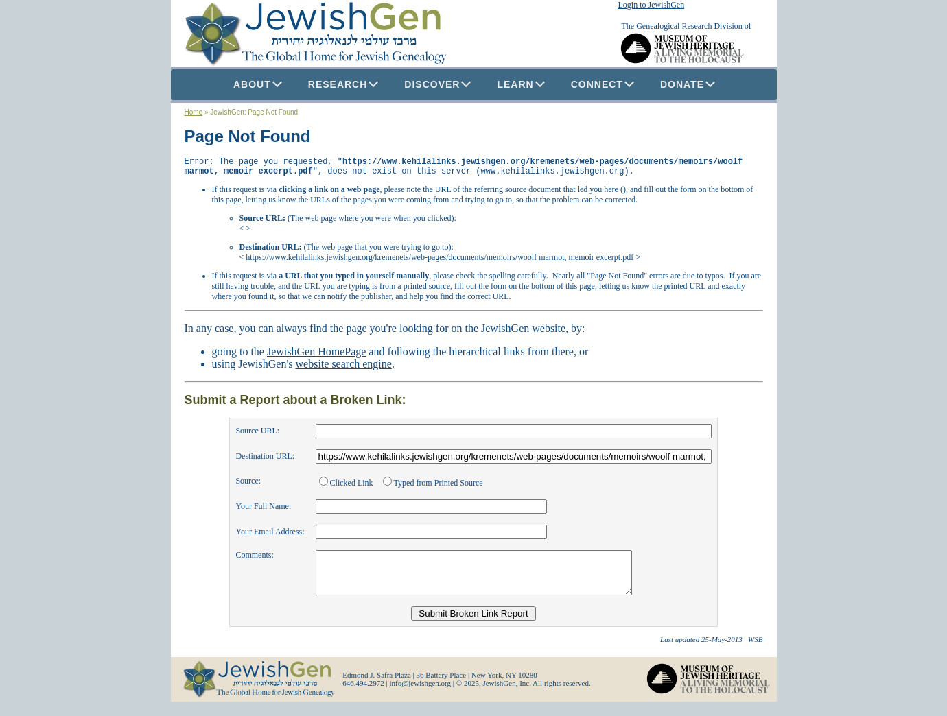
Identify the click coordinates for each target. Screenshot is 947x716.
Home (194, 112)
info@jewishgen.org (420, 695)
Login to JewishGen (651, 5)
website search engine (344, 368)
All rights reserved (561, 695)
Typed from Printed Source (433, 487)
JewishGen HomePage (316, 355)
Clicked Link (347, 487)
